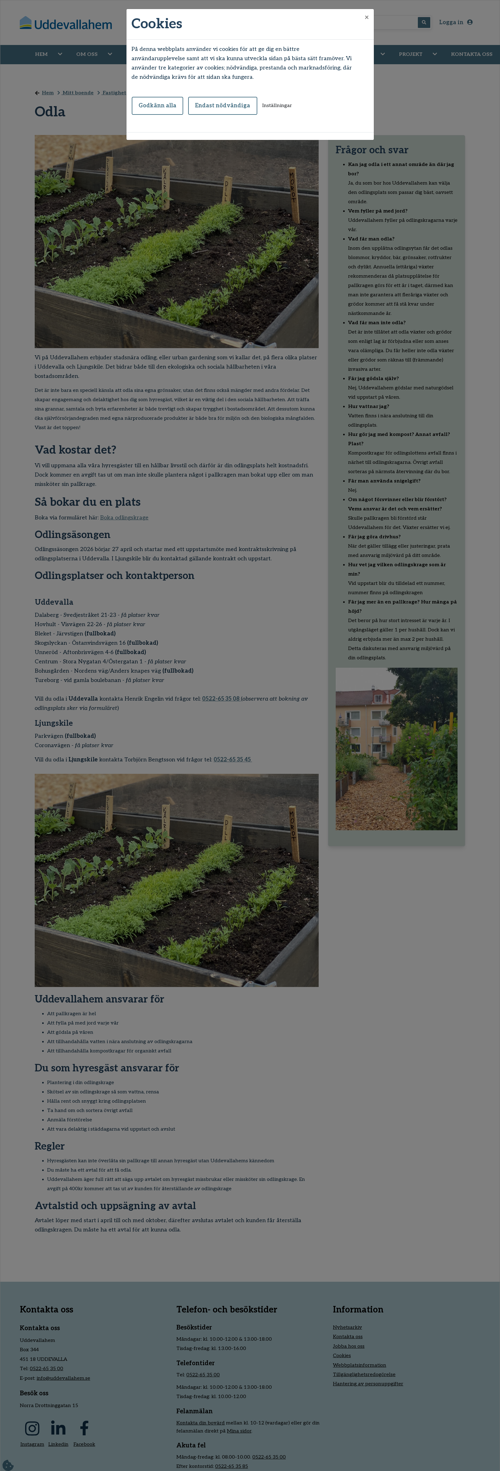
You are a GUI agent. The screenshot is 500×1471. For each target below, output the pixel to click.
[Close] (367, 17)
